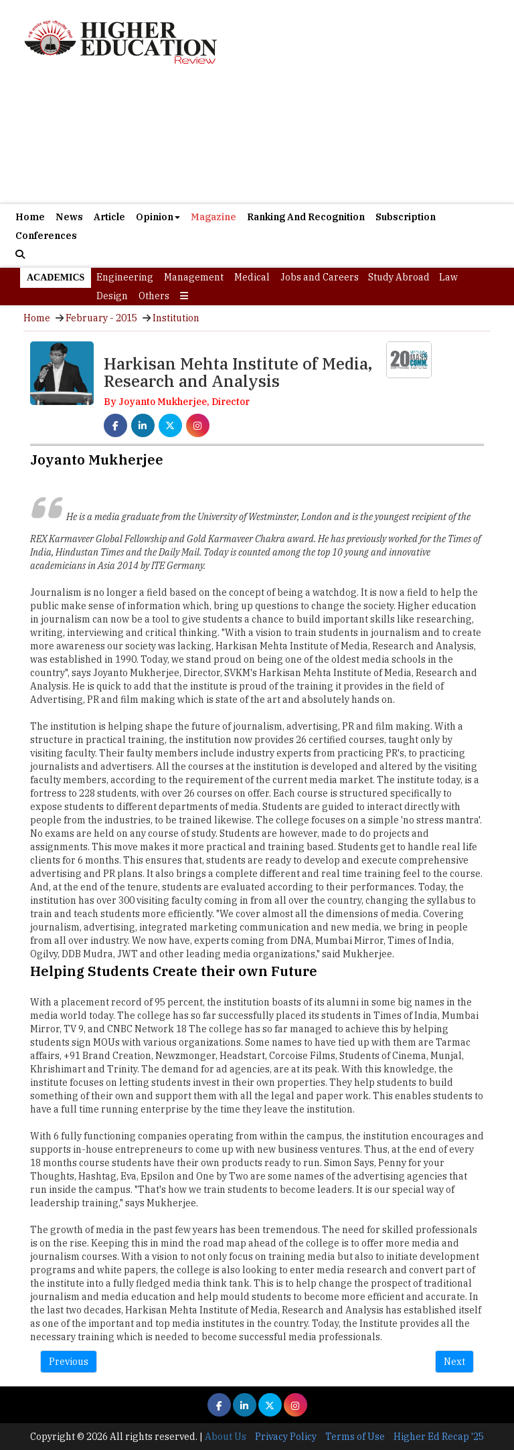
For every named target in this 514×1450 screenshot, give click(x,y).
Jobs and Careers (319, 277)
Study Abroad (399, 277)
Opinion (158, 217)
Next (454, 1362)
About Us (225, 1437)
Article (109, 217)
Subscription (405, 217)
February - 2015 (101, 318)
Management (194, 277)
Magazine (213, 217)
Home (30, 217)
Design (112, 296)
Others (154, 296)
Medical (252, 277)
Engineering (124, 277)
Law (448, 277)
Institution (176, 318)
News (69, 217)
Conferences (46, 236)
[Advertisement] (257, 136)
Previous (68, 1362)
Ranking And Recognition (306, 217)
